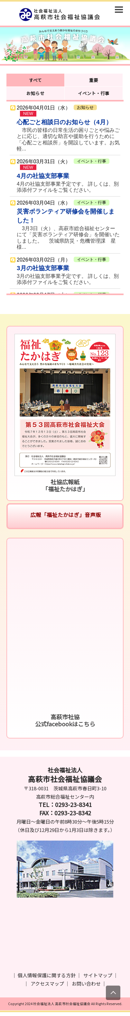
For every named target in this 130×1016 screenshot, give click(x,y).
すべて (35, 80)
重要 (93, 80)
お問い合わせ (86, 983)
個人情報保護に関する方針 (47, 975)
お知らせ (35, 93)
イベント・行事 (93, 93)
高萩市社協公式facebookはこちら (65, 720)
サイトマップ (97, 975)
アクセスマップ (47, 983)
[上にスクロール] (113, 993)
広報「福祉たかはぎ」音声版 (65, 515)
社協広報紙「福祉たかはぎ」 (65, 485)
